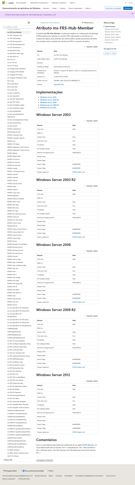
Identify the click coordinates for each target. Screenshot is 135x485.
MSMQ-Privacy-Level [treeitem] (14, 223)
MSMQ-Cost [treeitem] (11, 141)
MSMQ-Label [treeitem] (11, 186)
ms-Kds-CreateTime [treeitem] (13, 93)
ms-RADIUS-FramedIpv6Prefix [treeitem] (16, 420)
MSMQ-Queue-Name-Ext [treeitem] (15, 232)
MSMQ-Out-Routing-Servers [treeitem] (16, 214)
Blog (50, 476)
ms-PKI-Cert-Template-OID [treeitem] (16, 353)
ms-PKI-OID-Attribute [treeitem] (14, 371)
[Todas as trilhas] (38, 22)
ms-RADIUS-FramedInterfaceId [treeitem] (17, 413)
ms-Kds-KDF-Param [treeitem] (13, 102)
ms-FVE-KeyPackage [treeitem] (13, 38)
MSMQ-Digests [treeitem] (12, 153)
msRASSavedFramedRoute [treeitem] (15, 447)
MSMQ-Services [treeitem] (12, 256)
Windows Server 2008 (112, 34)
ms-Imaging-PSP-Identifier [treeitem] (15, 72)
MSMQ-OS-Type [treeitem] (12, 211)
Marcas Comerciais (8, 479)
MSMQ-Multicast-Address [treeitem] (15, 199)
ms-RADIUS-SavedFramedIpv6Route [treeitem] (18, 435)
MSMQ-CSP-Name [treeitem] (13, 144)
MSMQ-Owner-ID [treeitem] (13, 217)
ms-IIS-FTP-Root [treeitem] (12, 66)
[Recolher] (28, 22)
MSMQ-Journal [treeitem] (12, 180)
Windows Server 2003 (112, 29)
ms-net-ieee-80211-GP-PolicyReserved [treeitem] (14, 315)
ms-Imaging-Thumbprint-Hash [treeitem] (17, 78)
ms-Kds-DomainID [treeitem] (13, 96)
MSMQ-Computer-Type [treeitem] (14, 135)
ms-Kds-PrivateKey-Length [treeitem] (15, 105)
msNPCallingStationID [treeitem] (14, 335)
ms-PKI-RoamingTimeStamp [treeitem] (16, 395)
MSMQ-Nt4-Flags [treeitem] (13, 205)
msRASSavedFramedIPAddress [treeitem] (16, 444)
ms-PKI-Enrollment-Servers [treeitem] (15, 365)
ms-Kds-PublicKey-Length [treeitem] (15, 108)
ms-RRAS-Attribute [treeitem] (13, 450)
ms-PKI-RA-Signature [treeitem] (14, 392)
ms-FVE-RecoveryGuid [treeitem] (14, 41)
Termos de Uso (111, 476)
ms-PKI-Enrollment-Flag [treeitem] (14, 362)
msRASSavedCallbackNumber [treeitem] (16, 441)
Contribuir (59, 476)
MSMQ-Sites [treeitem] (11, 296)
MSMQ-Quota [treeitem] (12, 241)
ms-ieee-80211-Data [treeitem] (13, 50)
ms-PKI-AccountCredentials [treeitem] (16, 341)
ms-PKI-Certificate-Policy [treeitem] (15, 350)
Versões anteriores (40, 476)
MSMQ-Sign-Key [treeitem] (12, 268)
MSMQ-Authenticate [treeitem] (14, 129)
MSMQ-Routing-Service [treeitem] (15, 247)
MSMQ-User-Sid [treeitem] (12, 302)
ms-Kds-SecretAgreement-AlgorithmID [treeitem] (15, 115)
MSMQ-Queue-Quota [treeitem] (14, 235)
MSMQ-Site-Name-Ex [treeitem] (14, 293)
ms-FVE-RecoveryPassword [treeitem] (15, 44)
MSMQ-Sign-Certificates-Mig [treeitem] (16, 265)
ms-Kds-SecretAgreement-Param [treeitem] (17, 120)
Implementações (110, 26)
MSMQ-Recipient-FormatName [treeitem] (17, 244)
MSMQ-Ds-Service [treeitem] (13, 159)
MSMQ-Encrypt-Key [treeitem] (13, 165)
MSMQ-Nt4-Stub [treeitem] (13, 208)
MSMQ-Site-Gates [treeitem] (13, 280)
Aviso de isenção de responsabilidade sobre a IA (17, 476)
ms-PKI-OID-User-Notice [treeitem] (15, 380)
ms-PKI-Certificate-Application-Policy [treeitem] (19, 344)
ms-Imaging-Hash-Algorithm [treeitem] (16, 69)
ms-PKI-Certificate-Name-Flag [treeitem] (16, 347)
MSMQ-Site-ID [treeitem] (12, 287)
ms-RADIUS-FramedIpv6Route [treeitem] (17, 423)
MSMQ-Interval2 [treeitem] (12, 177)
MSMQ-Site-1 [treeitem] (11, 271)
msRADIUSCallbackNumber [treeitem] (16, 410)
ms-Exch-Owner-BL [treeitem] (13, 29)
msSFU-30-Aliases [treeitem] (13, 456)
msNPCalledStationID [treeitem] (14, 332)
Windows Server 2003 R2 (113, 32)
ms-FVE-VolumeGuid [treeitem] (13, 47)
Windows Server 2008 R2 (113, 37)
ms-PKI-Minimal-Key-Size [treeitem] (15, 368)
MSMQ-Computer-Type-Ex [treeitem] (15, 138)
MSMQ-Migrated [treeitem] (12, 196)
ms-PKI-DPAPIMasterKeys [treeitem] (15, 359)
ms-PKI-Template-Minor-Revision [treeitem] (17, 404)
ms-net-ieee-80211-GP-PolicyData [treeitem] (18, 308)
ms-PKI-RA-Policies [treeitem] (13, 389)
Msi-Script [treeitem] (10, 81)
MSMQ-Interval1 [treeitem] (12, 174)
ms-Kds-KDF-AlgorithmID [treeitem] (15, 99)
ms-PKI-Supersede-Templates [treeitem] (16, 401)
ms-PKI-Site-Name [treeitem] (13, 398)
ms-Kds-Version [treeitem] (12, 126)
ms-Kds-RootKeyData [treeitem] (14, 111)
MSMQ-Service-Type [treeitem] (14, 259)
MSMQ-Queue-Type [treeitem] (13, 238)
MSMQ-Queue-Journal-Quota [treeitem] (17, 229)
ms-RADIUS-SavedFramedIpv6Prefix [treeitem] (18, 432)
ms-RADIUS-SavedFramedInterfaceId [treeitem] (19, 429)
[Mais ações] (97, 22)
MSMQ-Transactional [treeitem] (14, 299)
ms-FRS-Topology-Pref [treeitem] (14, 35)
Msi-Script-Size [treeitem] (12, 90)
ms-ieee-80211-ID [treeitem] (12, 56)
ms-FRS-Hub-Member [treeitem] (14, 32)
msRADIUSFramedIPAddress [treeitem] (16, 417)
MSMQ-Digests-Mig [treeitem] (13, 156)
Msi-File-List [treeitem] (11, 59)
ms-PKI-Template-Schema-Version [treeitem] (18, 407)
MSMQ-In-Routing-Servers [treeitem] (16, 171)
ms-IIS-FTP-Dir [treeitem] (12, 63)
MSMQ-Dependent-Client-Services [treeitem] (18, 150)
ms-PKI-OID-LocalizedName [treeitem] (16, 377)
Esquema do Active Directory (50, 23)
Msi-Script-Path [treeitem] (12, 87)
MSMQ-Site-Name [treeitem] (13, 290)
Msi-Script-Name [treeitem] (12, 84)
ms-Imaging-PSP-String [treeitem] (14, 75)
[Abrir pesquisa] (126, 3)
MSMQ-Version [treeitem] (12, 305)
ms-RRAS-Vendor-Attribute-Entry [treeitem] (17, 453)
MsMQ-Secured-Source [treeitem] (15, 253)
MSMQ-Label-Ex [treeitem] (12, 189)
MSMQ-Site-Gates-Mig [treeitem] (14, 283)
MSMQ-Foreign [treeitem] (12, 168)
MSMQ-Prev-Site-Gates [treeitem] (15, 220)
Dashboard (128, 8)
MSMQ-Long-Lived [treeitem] (13, 193)
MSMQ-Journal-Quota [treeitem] (14, 183)
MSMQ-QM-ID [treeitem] (12, 226)
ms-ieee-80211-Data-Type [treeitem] (15, 53)
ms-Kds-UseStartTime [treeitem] (14, 123)
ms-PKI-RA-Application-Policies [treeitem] (17, 386)
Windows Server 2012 (111, 40)
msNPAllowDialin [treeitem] (12, 329)
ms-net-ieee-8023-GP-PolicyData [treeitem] (17, 320)
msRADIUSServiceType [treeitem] (14, 438)
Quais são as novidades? (113, 8)
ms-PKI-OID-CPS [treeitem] (12, 374)
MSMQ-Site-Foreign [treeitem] (13, 277)
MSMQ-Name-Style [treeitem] (13, 202)
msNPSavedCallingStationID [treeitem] (16, 338)
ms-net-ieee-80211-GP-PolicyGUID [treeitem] (18, 311)
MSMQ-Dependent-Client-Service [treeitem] (18, 147)
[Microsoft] (3, 2)
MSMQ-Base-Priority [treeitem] (14, 132)
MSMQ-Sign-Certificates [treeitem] (15, 262)
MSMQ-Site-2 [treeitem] (11, 274)
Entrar (131, 3)
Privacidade (68, 476)
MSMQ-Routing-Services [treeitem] (15, 250)
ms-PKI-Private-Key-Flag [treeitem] (15, 383)
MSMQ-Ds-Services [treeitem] (13, 162)
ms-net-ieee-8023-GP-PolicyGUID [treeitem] (18, 323)
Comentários (109, 42)
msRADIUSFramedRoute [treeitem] (15, 426)
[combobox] (16, 27)
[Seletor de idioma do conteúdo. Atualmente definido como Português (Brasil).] (10, 470)
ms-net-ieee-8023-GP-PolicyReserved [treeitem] (19, 326)
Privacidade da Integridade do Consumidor (88, 476)
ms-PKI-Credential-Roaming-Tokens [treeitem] (18, 356)
